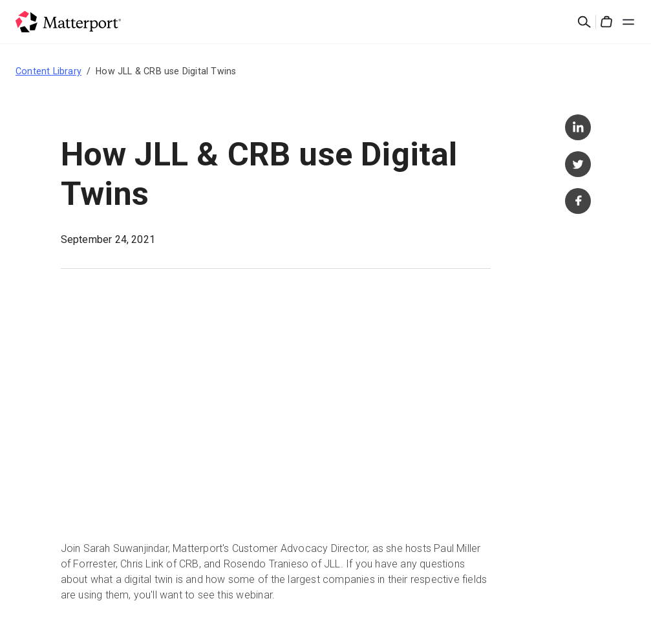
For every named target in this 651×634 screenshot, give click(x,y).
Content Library (48, 71)
